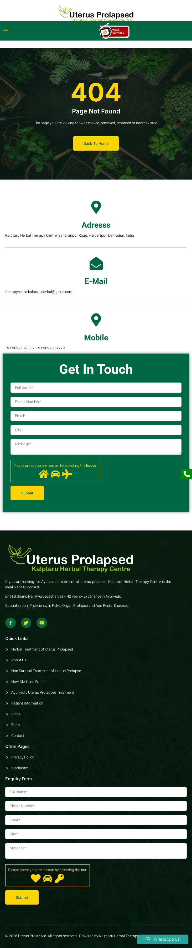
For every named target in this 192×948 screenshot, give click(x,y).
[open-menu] (5, 31)
